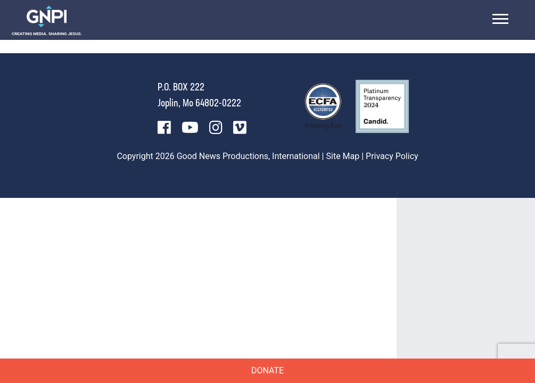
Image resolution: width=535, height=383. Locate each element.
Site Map (343, 156)
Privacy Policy (392, 156)
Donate (267, 370)
